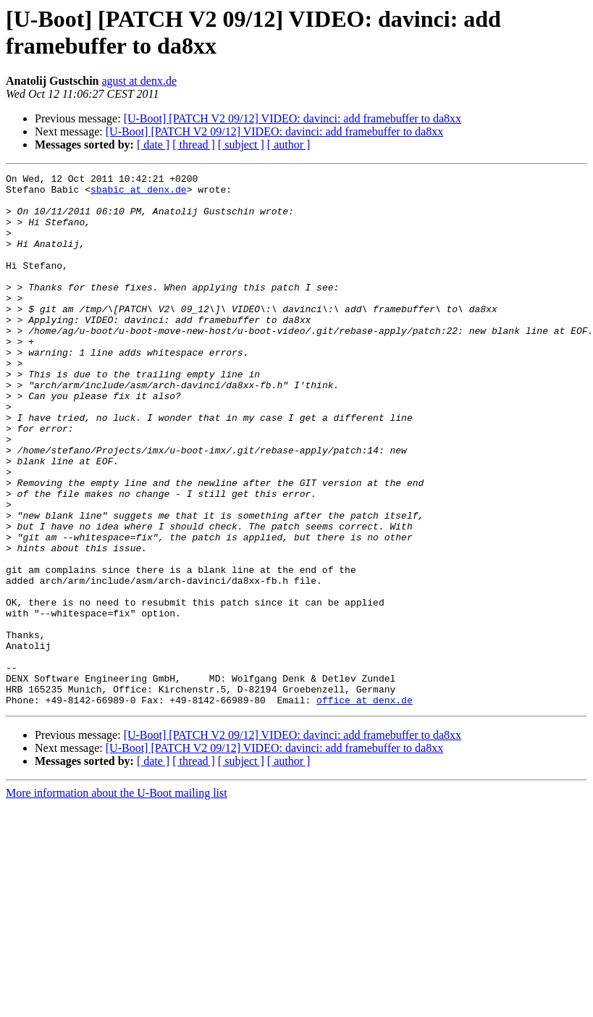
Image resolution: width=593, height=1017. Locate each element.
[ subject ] (241, 144)
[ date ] (153, 144)
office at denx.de (364, 806)
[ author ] (289, 144)
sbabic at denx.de (139, 193)
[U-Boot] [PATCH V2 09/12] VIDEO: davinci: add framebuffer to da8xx (292, 118)
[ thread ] (193, 144)
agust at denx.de (139, 81)
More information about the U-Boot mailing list (116, 899)
